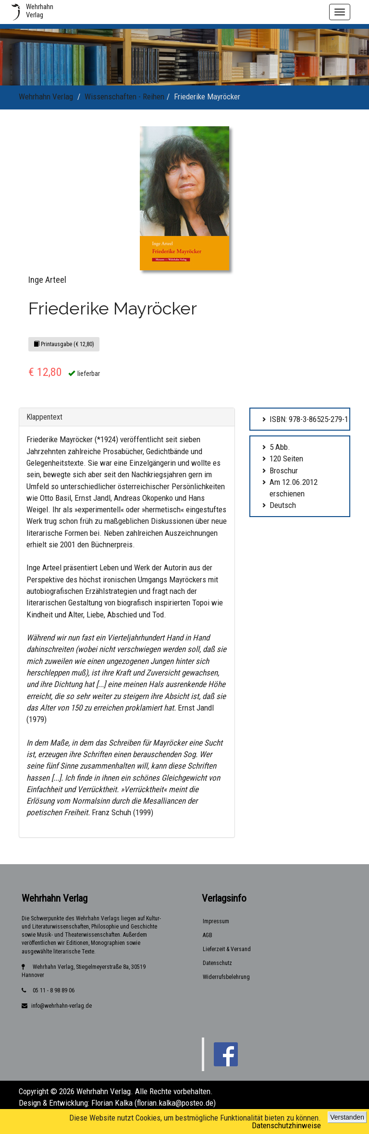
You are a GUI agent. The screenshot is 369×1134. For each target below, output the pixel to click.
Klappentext (44, 417)
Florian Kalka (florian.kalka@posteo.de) (153, 1103)
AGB (207, 935)
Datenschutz (217, 963)
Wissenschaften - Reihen (124, 96)
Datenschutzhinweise (286, 1125)
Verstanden (347, 1117)
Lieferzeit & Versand (227, 949)
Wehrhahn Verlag (46, 96)
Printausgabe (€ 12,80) (64, 344)
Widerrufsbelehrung (226, 977)
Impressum (216, 921)
